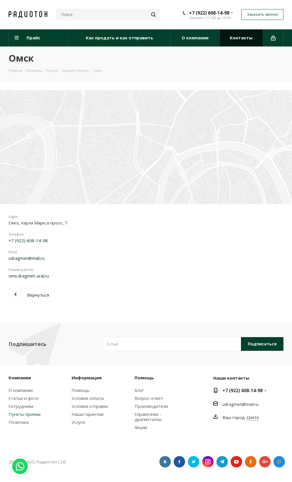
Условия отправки (90, 406)
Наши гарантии (88, 414)
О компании (21, 390)
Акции (141, 427)
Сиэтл (253, 417)
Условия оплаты (88, 398)
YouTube (236, 461)
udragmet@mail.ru (26, 258)
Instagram (208, 461)
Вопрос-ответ (149, 398)
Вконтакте (165, 461)
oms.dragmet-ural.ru (29, 276)
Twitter (193, 461)
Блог (139, 390)
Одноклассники (250, 461)
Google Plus (265, 461)
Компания (20, 377)
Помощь (81, 390)
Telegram (222, 461)
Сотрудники (21, 406)
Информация (87, 377)
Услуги (78, 422)
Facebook (179, 461)
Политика (19, 422)
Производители (151, 406)
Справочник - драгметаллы (148, 416)
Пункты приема (24, 414)
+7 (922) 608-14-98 (209, 13)
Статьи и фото (23, 398)
